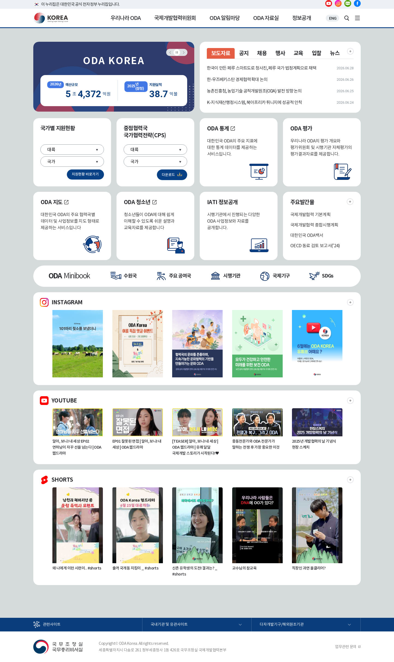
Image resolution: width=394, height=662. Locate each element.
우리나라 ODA (126, 18)
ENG (333, 18)
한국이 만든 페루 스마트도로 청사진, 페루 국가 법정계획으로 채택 (261, 68)
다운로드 (168, 174)
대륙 (51, 149)
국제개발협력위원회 (175, 18)
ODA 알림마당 (225, 18)
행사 (280, 53)
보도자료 (220, 53)
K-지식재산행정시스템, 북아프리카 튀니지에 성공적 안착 (254, 102)
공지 (244, 53)
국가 (51, 161)
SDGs (327, 276)
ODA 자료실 (266, 18)
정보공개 (301, 18)
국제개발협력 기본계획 (310, 214)
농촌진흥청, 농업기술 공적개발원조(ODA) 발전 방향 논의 (254, 91)
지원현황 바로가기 (85, 174)
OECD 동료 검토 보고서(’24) (315, 245)
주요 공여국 (180, 276)
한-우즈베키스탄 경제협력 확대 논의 (237, 79)
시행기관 (231, 276)
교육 (298, 53)
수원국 (130, 276)
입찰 (316, 53)
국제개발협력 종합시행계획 (314, 225)
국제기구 (281, 276)
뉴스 (335, 53)
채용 (262, 53)
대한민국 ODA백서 (306, 235)
